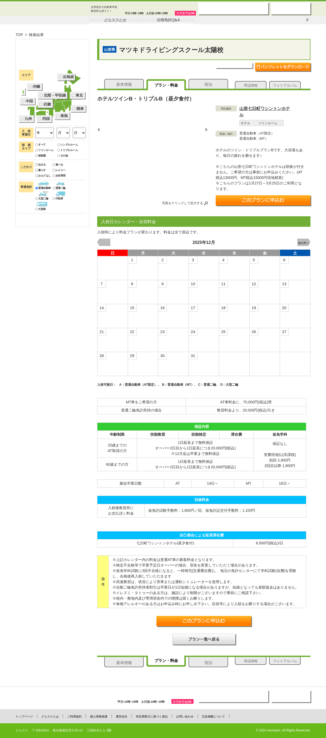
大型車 (40, 250)
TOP (19, 35)
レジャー (59, 211)
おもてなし (43, 217)
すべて (40, 186)
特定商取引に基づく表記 (152, 716)
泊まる (40, 206)
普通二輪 (59, 229)
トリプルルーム (67, 191)
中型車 (58, 240)
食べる (58, 206)
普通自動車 (43, 229)
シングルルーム (67, 186)
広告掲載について (213, 716)
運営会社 (121, 716)
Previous (99, 129)
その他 (62, 197)
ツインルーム (44, 191)
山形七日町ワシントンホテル (264, 111)
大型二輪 (41, 240)
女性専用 (59, 217)
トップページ (24, 716)
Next (206, 129)
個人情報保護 (98, 716)
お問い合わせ (185, 716)
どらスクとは (50, 716)
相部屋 (40, 197)
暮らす (40, 211)
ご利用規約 (74, 716)
